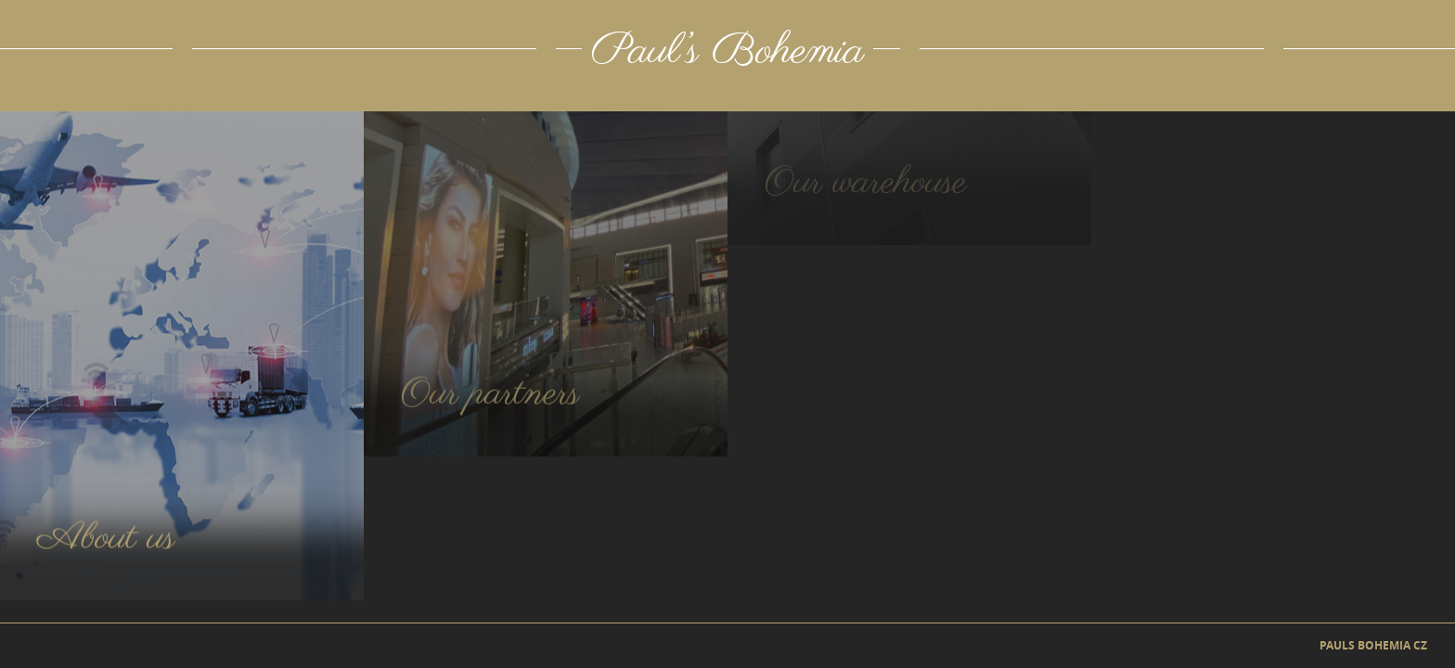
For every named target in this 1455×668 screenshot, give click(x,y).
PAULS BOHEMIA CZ (1373, 645)
